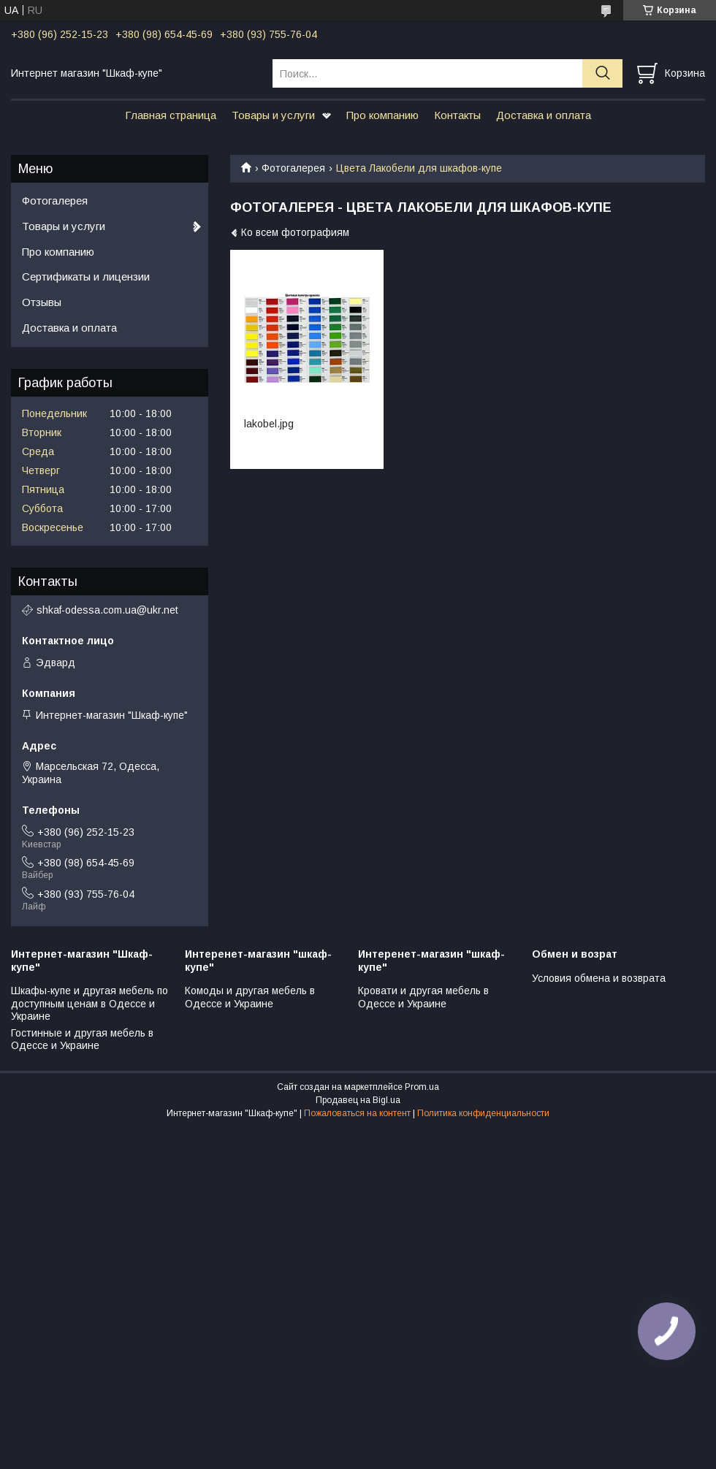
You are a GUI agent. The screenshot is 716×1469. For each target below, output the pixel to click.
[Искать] (602, 73)
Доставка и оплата (543, 115)
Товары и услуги (273, 115)
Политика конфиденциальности (483, 1113)
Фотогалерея (293, 168)
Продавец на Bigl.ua (358, 1100)
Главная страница (170, 115)
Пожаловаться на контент (357, 1113)
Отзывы (41, 302)
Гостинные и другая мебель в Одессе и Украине (82, 1039)
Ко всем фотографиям (295, 232)
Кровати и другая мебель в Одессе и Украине (423, 997)
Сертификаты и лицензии (86, 276)
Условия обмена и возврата (599, 978)
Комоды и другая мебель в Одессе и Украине (250, 997)
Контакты (457, 115)
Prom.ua (422, 1087)
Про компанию (382, 115)
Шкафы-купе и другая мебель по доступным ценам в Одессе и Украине (89, 1003)
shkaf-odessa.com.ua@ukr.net (107, 610)
